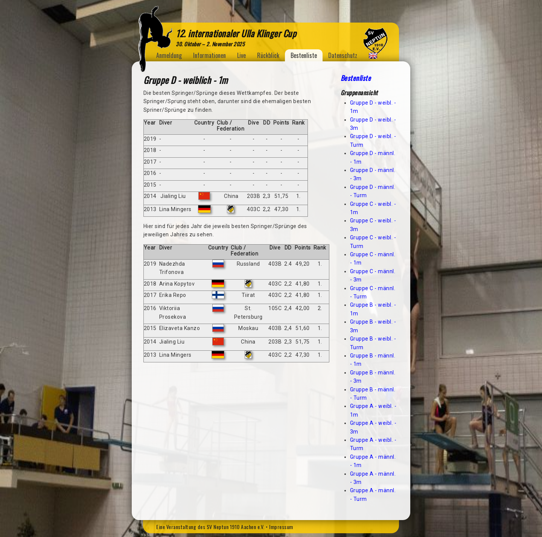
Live (241, 55)
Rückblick (268, 55)
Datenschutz (342, 55)
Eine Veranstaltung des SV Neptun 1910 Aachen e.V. (210, 527)
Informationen (209, 55)
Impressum (281, 527)
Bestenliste (304, 55)
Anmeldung (169, 55)
